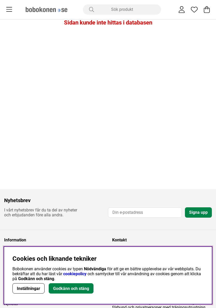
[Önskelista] (194, 9)
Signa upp (198, 212)
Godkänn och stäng (71, 288)
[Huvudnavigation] (9, 9)
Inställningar (28, 288)
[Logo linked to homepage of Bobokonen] (46, 9)
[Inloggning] (182, 9)
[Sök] (122, 9)
